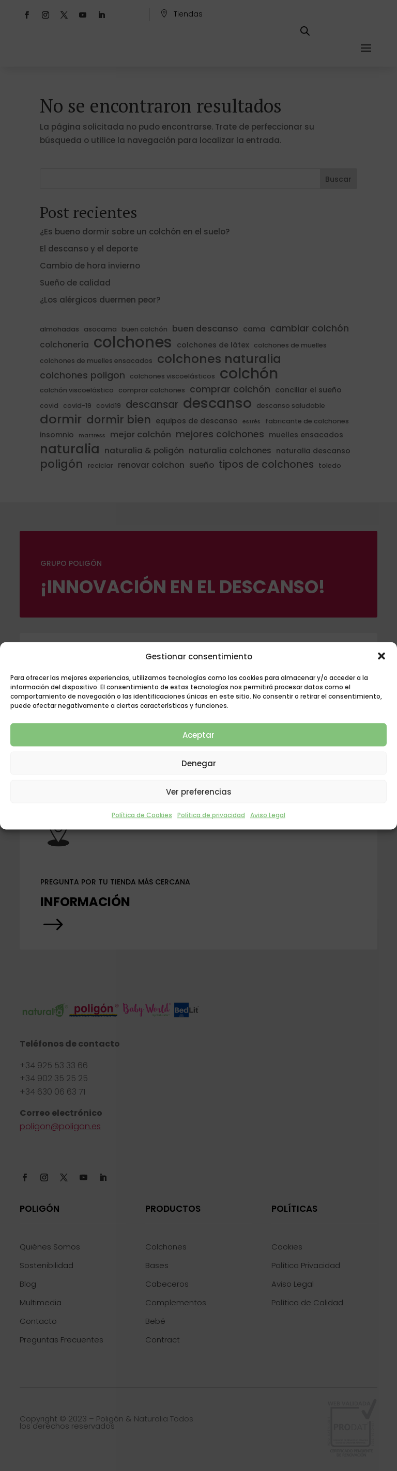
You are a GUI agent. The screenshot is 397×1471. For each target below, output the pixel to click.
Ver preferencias (199, 791)
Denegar (198, 762)
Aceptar (198, 734)
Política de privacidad (211, 815)
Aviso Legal (267, 815)
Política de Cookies (142, 815)
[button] (381, 656)
